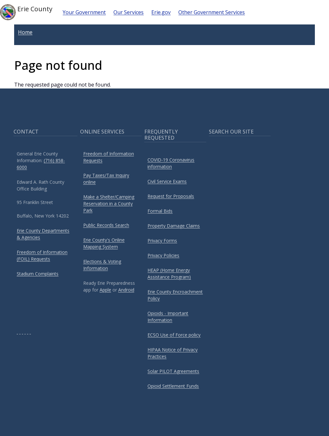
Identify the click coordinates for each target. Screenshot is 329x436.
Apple (105, 290)
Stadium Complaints (37, 274)
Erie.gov (161, 12)
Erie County (26, 12)
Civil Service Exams (167, 181)
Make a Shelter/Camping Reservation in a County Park (108, 203)
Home (25, 32)
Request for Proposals (170, 196)
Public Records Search (106, 225)
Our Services (128, 12)
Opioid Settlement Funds (173, 386)
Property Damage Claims (173, 226)
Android (126, 290)
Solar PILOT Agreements (173, 371)
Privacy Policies (163, 255)
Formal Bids (160, 211)
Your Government (84, 12)
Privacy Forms (162, 240)
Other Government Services (211, 12)
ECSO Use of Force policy (173, 335)
